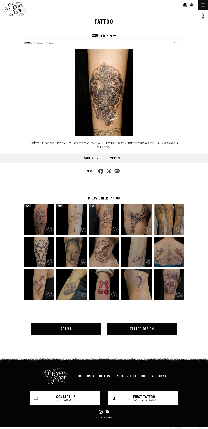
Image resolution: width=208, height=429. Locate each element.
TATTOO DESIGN (142, 328)
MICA (51, 42)
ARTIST (40, 42)
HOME (79, 376)
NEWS (162, 376)
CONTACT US (66, 397)
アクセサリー (98, 158)
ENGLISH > (203, 17)
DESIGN (118, 376)
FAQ (153, 376)
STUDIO (131, 376)
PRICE (143, 376)
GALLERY (28, 42)
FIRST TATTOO (144, 397)
